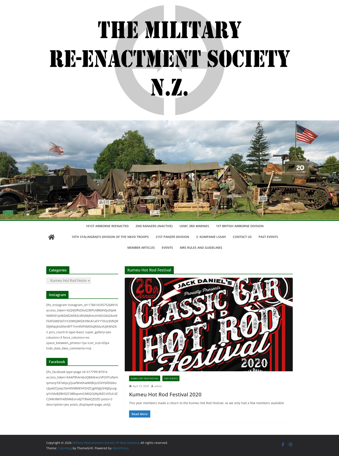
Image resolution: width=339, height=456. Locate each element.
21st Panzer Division (172, 237)
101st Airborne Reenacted (107, 226)
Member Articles (141, 248)
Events (167, 248)
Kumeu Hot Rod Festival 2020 (165, 394)
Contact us (242, 237)
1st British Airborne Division (240, 226)
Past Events (268, 237)
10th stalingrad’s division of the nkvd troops (110, 237)
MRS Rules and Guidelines (201, 248)
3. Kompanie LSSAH (211, 237)
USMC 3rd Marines (194, 226)
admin (158, 386)
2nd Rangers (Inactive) (154, 226)
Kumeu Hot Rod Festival (144, 378)
